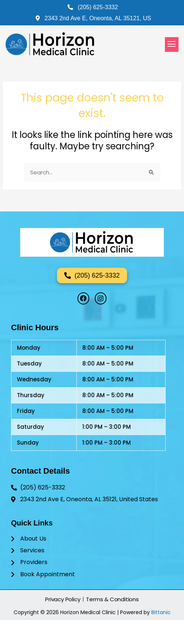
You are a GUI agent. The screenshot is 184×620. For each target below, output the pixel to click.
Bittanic (161, 612)
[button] (171, 44)
